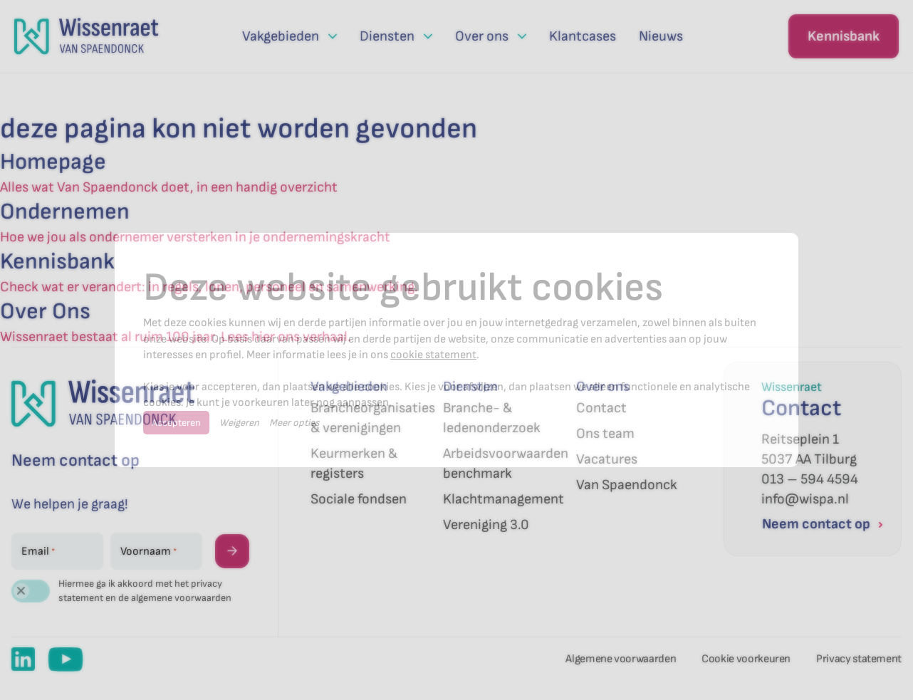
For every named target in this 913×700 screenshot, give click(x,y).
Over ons (603, 386)
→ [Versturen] (232, 551)
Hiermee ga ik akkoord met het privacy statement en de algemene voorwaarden (144, 591)
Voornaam (148, 552)
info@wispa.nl (805, 499)
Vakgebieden (349, 386)
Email (38, 552)
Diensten (470, 386)
